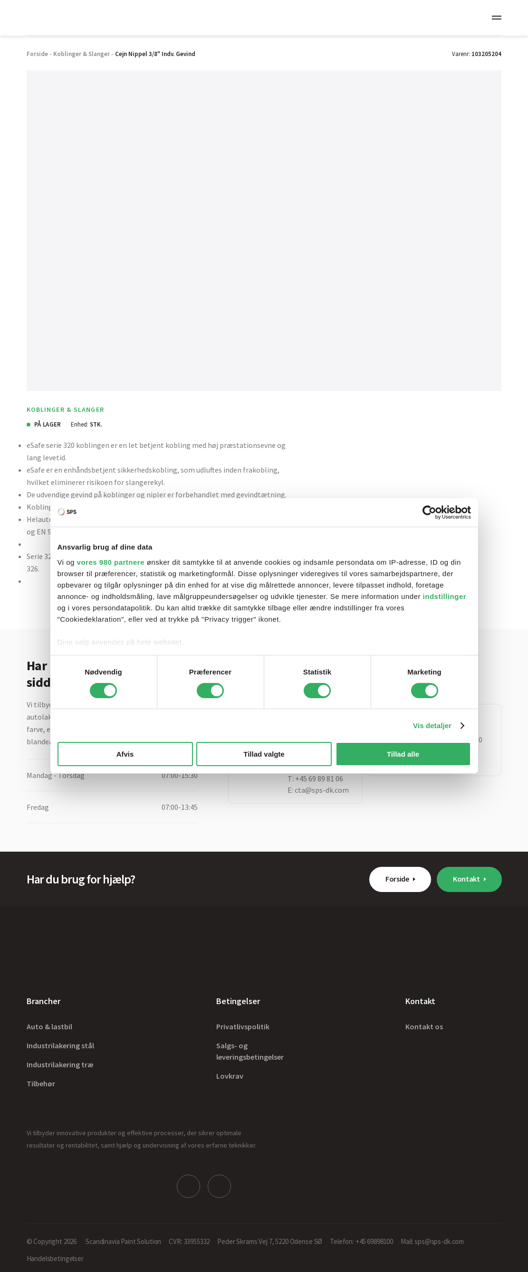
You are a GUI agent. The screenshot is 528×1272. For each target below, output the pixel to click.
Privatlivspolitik (242, 1026)
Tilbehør (41, 1083)
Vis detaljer (432, 725)
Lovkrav (229, 1076)
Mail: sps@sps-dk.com (432, 1239)
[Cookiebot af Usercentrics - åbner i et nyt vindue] (429, 512)
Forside (397, 878)
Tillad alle (403, 754)
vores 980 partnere (110, 562)
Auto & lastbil (49, 1026)
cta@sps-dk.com (322, 790)
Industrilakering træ (60, 1064)
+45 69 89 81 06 (319, 778)
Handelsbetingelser (55, 1256)
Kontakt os (424, 1026)
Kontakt (466, 878)
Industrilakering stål (60, 1045)
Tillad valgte (263, 754)
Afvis (125, 754)
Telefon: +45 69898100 (361, 1239)
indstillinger (445, 596)
